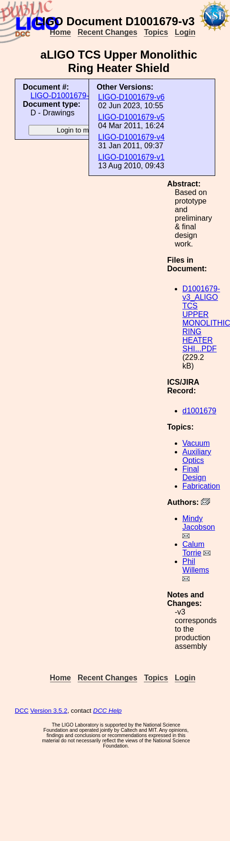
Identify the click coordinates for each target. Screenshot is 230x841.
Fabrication (201, 486)
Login (185, 32)
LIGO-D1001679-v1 (131, 157)
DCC (22, 710)
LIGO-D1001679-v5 (131, 117)
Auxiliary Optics (196, 456)
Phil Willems (195, 565)
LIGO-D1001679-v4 (131, 137)
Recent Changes (107, 32)
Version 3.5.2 (49, 710)
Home (60, 32)
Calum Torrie (193, 548)
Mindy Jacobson (198, 522)
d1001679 (199, 411)
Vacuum (196, 443)
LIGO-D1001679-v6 (131, 97)
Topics (156, 32)
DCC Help (107, 710)
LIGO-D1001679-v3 (63, 96)
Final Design (194, 473)
